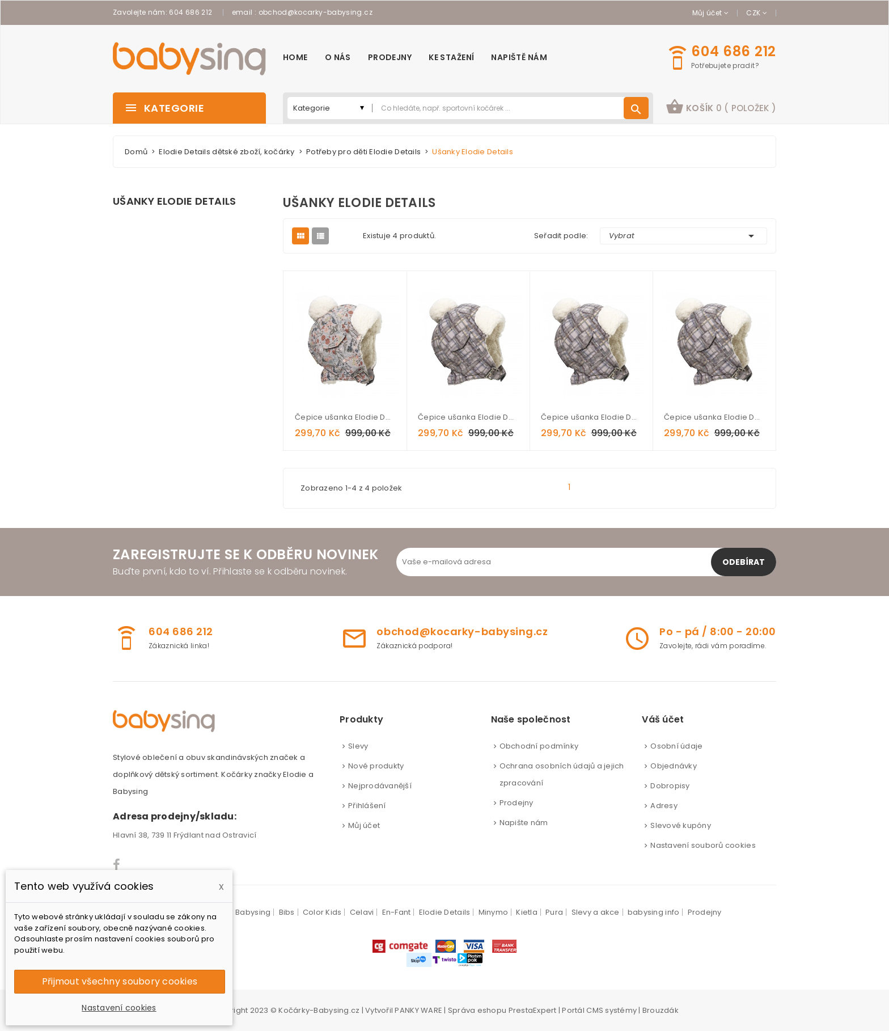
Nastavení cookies (119, 1007)
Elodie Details (445, 912)
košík (721, 107)
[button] (721, 108)
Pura (554, 912)
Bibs (287, 912)
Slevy (358, 746)
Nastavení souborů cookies (703, 845)
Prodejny (516, 802)
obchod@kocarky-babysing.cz (315, 12)
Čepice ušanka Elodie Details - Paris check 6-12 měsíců (468, 417)
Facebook (117, 864)
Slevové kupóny (680, 825)
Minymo (494, 912)
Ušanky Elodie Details (174, 201)
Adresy (664, 805)
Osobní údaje (676, 746)
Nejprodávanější (380, 785)
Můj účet (364, 825)
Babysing (252, 912)
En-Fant (396, 912)
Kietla (526, 912)
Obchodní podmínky (538, 746)
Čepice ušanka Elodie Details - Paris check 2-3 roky (714, 417)
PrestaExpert (533, 1010)
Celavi (362, 912)
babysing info (653, 912)
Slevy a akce (596, 912)
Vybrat (684, 236)
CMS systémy (611, 1010)
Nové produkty (376, 765)
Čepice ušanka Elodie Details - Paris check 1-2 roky (591, 417)
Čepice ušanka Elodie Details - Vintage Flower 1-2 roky (345, 417)
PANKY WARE (418, 1010)
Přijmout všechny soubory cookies (119, 981)
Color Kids (322, 912)
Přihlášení (367, 805)
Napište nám (523, 822)
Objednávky (673, 765)
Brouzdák (660, 1010)
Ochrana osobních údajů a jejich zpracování (561, 774)
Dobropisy (669, 785)
